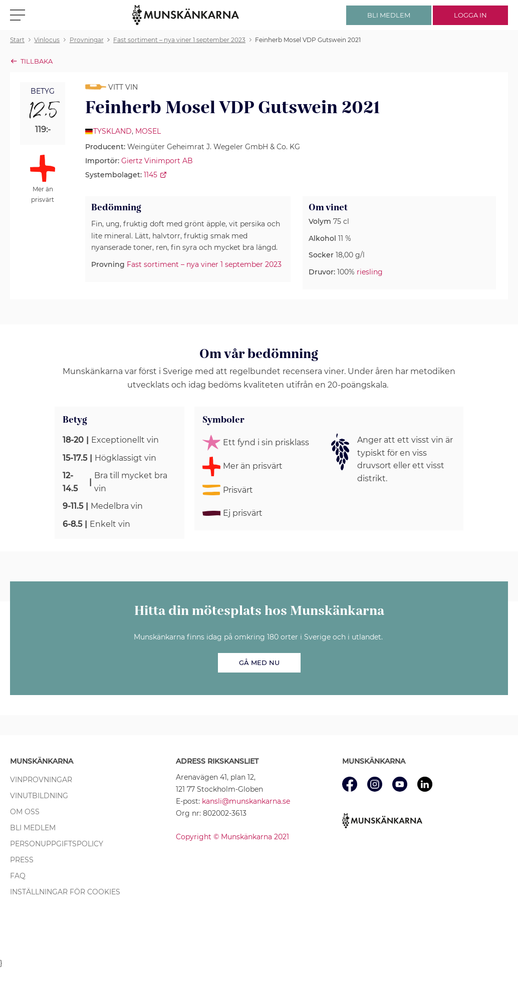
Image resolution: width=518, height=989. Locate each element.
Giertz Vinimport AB (157, 160)
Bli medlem (33, 827)
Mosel (148, 131)
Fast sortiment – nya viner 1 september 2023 (204, 264)
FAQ (18, 875)
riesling (370, 271)
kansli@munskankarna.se (246, 801)
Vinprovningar (41, 779)
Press (22, 859)
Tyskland (112, 131)
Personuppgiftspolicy (56, 843)
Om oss (25, 811)
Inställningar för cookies (65, 891)
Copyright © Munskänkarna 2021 (232, 836)
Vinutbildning (39, 795)
